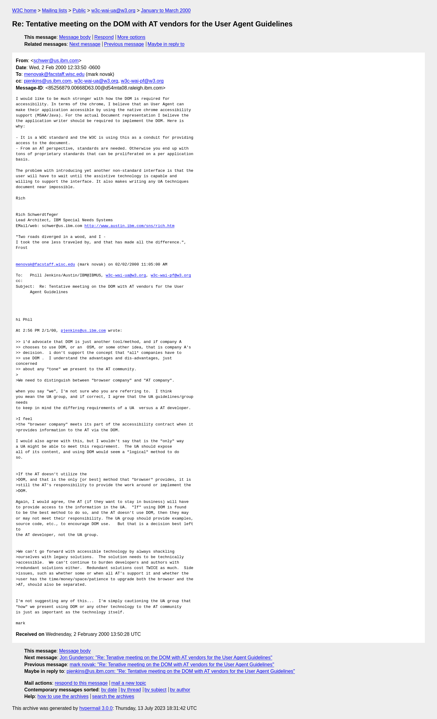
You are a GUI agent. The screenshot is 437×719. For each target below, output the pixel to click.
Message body (75, 37)
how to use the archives (63, 696)
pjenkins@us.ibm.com (48, 80)
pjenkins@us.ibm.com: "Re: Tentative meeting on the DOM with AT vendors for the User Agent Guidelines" (181, 671)
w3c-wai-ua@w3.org (113, 10)
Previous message (124, 44)
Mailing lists (54, 10)
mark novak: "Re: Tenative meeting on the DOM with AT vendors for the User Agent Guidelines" (171, 664)
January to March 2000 (166, 10)
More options (131, 37)
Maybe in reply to (166, 44)
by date (109, 689)
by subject (155, 689)
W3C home (24, 10)
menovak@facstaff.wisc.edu (54, 74)
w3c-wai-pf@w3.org (142, 80)
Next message (84, 44)
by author (180, 689)
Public (79, 10)
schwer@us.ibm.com (56, 60)
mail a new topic (128, 683)
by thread (131, 689)
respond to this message (81, 683)
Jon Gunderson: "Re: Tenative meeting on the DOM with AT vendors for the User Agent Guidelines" (166, 657)
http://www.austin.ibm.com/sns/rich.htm (129, 226)
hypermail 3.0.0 (95, 708)
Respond (104, 37)
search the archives (113, 696)
